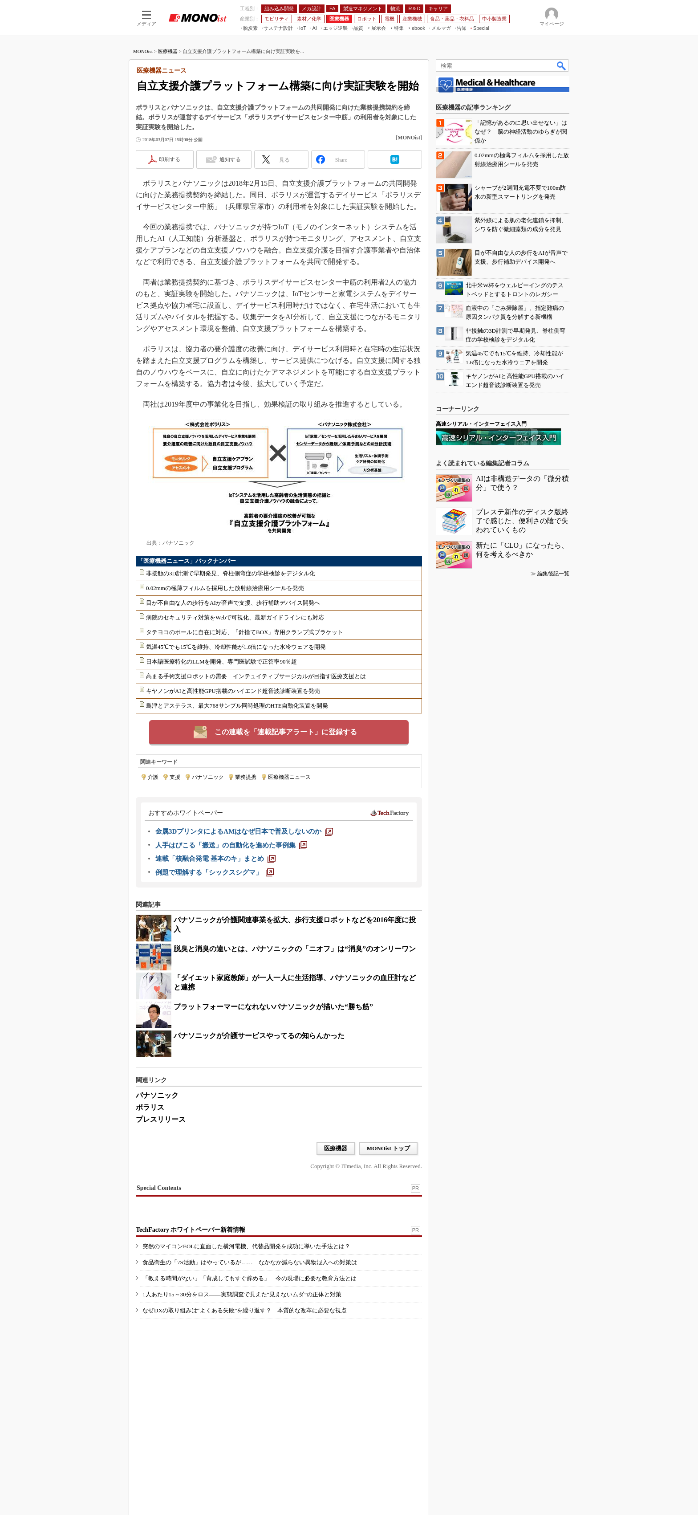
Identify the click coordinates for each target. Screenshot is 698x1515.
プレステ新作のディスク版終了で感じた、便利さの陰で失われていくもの (522, 521)
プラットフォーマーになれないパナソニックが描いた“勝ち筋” (273, 1006)
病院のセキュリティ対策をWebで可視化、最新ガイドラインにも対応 (235, 617)
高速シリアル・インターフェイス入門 (481, 424)
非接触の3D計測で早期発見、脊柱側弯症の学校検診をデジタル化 (230, 573)
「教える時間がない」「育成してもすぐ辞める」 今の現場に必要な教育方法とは (249, 1278)
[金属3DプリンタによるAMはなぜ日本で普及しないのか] (244, 831)
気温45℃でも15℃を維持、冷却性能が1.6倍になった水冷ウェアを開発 (236, 646)
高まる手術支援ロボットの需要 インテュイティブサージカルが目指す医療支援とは (256, 676)
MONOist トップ (388, 1148)
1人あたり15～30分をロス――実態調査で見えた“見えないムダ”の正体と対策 (241, 1294)
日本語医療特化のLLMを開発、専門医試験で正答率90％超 (221, 661)
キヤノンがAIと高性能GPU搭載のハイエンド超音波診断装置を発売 (233, 691)
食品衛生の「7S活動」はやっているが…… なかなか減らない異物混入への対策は (249, 1262)
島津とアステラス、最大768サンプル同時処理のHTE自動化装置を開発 (237, 705)
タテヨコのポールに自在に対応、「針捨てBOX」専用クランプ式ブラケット (244, 632)
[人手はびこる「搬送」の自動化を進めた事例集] (231, 845)
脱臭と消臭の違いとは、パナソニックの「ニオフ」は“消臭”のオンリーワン (295, 949)
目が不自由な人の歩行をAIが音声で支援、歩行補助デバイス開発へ (233, 602)
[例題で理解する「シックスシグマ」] (214, 872)
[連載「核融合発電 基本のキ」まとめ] (215, 858)
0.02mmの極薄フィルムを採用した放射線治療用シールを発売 (225, 588)
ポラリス (150, 1107)
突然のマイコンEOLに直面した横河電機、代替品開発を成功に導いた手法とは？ (246, 1246)
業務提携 (245, 777)
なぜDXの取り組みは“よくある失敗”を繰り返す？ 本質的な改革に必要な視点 (244, 1310)
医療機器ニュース (289, 777)
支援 (175, 777)
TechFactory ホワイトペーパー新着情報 (190, 1229)
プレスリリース (161, 1119)
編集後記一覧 (553, 573)
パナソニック (208, 777)
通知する (230, 159)
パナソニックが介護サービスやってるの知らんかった (259, 1035)
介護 (153, 777)
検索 (561, 65)
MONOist (143, 51)
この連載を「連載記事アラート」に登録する (286, 732)
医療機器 (168, 51)
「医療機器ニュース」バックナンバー (187, 561)
